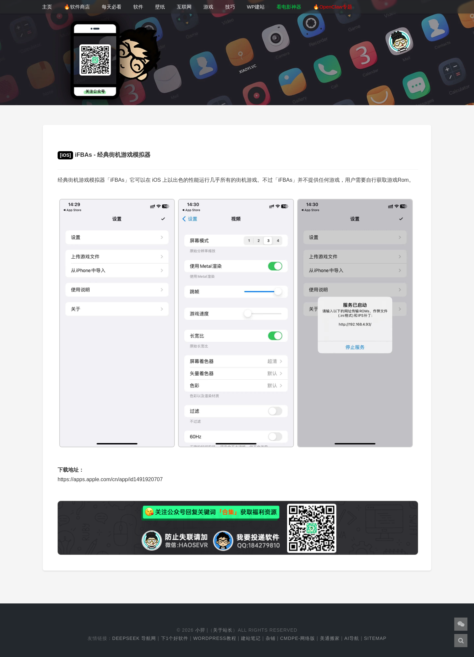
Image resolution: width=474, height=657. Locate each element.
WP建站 (256, 7)
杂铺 (271, 638)
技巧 (230, 7)
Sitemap (375, 638)
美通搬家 (330, 638)
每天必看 (111, 7)
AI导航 (351, 638)
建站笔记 (251, 638)
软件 (138, 7)
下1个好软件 (175, 638)
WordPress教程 (214, 638)
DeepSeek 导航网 (134, 638)
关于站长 (223, 630)
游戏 (208, 7)
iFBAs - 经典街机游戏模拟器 (104, 155)
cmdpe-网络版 (297, 638)
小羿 (200, 630)
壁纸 (160, 7)
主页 (47, 7)
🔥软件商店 (77, 7)
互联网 (184, 7)
